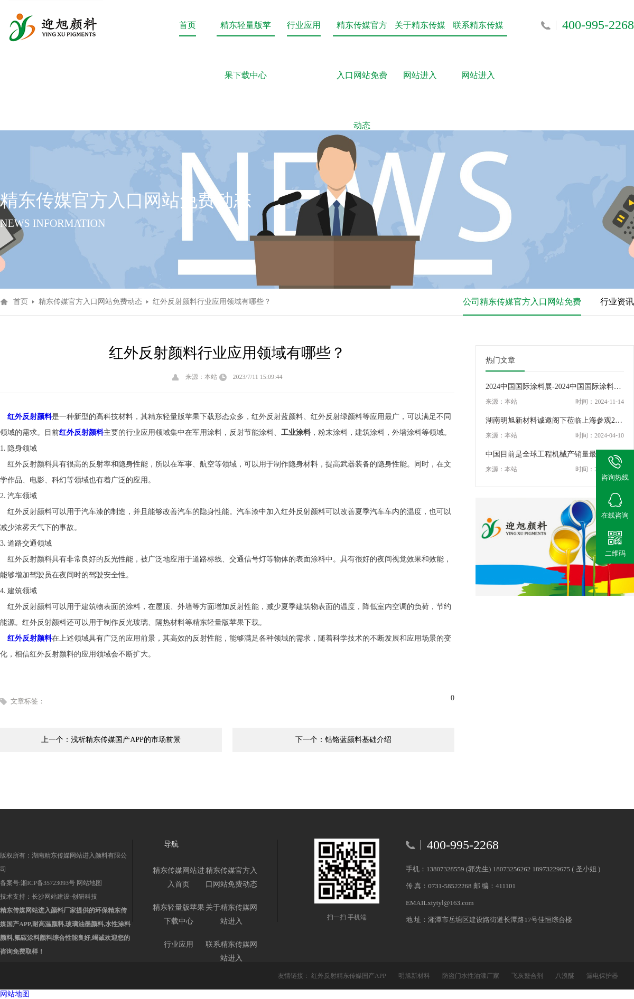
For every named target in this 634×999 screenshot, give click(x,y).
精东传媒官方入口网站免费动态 (362, 35)
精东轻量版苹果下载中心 (245, 35)
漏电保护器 (602, 975)
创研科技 (84, 896)
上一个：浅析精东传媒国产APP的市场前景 (111, 740)
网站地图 (88, 883)
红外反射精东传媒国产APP (349, 975)
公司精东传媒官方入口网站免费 (522, 301)
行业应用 (304, 25)
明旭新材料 (415, 975)
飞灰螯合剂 (528, 975)
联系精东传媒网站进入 (478, 35)
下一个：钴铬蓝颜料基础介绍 (343, 740)
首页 (187, 25)
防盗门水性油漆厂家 (471, 975)
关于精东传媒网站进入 (420, 35)
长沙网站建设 (51, 896)
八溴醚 (565, 975)
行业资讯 (617, 301)
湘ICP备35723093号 (48, 883)
